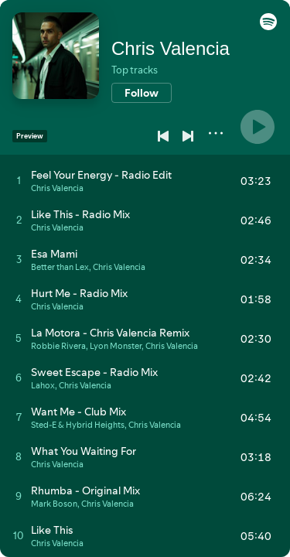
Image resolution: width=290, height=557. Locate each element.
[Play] (257, 126)
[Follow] (142, 93)
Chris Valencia (170, 48)
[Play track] (19, 180)
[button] (268, 26)
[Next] (188, 136)
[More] (215, 133)
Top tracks (134, 70)
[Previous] (163, 136)
